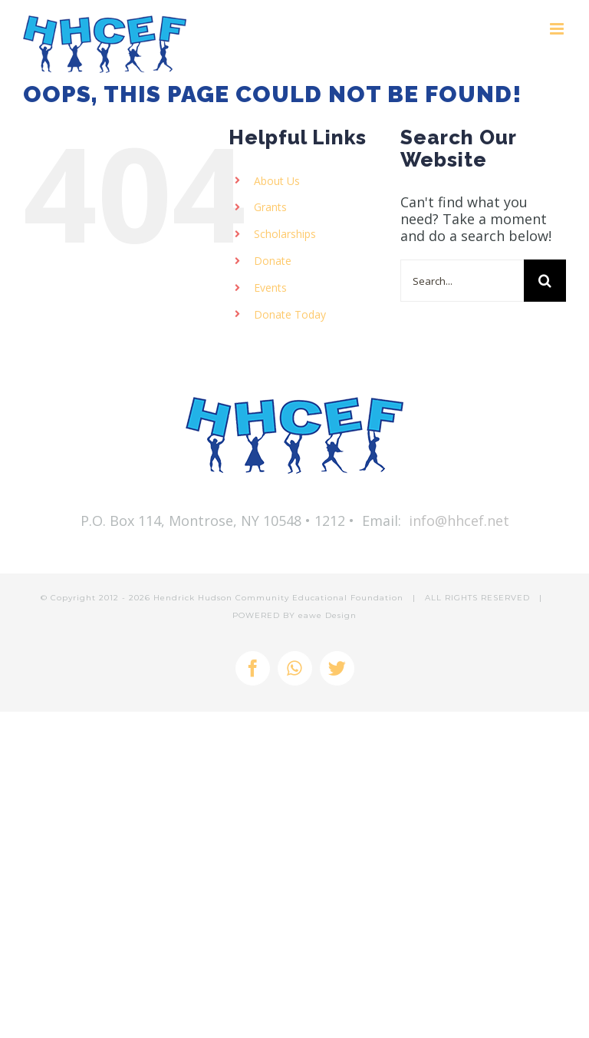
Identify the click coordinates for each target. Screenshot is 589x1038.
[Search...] (462, 281)
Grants (270, 207)
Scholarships (285, 233)
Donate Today (290, 314)
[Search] (545, 281)
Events (270, 287)
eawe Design (327, 615)
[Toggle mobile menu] (558, 29)
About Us (277, 181)
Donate (272, 260)
